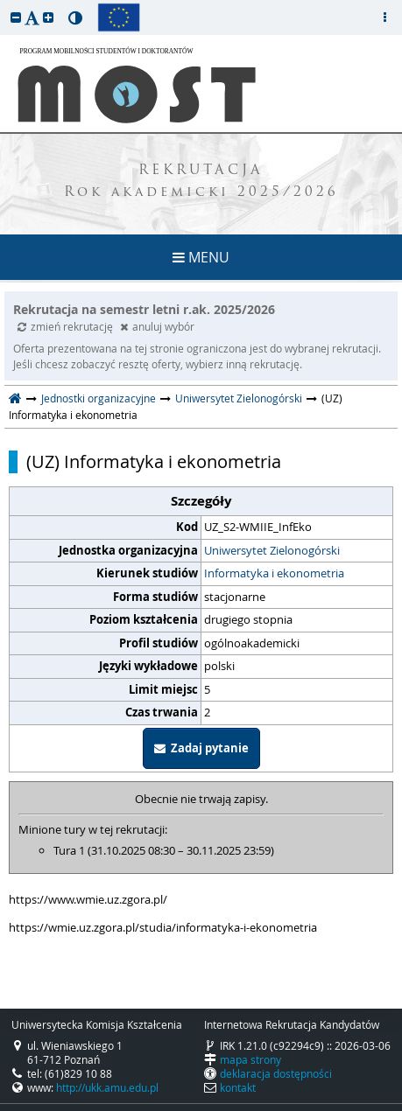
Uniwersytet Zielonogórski (238, 398)
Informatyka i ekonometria (274, 573)
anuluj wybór (157, 326)
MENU (201, 257)
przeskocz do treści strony (4, 4)
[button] (16, 17)
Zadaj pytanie (201, 748)
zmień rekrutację (67, 326)
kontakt (238, 1087)
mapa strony (250, 1059)
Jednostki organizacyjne (98, 398)
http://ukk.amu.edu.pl (107, 1087)
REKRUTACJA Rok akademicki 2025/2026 (201, 181)
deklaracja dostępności (276, 1073)
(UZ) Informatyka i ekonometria (153, 462)
